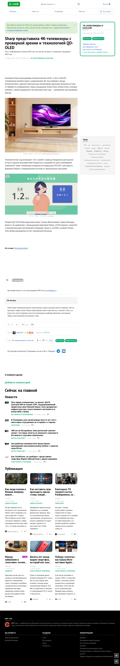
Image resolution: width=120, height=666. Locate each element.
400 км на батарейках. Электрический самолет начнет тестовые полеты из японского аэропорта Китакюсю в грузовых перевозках (34, 433)
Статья (105, 163)
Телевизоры (18, 280)
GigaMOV (19, 332)
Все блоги (105, 11)
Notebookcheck (21, 248)
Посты (44, 638)
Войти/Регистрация (11, 640)
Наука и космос (11, 503)
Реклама (83, 646)
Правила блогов (89, 44)
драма (93, 148)
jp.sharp (51, 216)
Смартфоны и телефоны (21, 462)
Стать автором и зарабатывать (95, 52)
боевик (87, 148)
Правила (83, 638)
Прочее (82, 11)
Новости (35, 11)
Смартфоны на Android (94, 163)
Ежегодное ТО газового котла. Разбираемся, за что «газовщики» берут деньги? (64, 495)
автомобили (106, 145)
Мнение (89, 151)
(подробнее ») (50, 290)
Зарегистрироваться (12, 638)
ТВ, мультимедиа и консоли (41, 58)
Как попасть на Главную (92, 49)
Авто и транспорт (18, 438)
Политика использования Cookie (91, 648)
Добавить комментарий (17, 382)
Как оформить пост (90, 47)
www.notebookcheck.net (50, 153)
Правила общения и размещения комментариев (96, 656)
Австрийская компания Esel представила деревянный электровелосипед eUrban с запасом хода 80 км (34, 446)
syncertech (61, 534)
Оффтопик (15, 425)
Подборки (59, 11)
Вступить (60, 341)
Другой (107, 148)
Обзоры (13, 11)
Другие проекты (48, 4)
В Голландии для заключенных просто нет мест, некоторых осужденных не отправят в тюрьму (34, 421)
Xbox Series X (96, 145)
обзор (105, 151)
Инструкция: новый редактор (90, 640)
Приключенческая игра (92, 160)
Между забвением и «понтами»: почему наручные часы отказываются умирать (16, 563)
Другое (100, 148)
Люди (44, 643)
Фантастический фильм (97, 169)
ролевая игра (105, 160)
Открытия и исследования (97, 154)
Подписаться (71, 341)
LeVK (9, 602)
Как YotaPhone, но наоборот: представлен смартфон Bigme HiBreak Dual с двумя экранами (34, 457)
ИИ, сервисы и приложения (22, 415)
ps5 (89, 145)
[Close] (75, 25)
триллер (107, 166)
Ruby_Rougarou (13, 531)
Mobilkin (35, 599)
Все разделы (46, 640)
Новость (98, 151)
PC (85, 145)
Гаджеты (8, 571)
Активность (46, 646)
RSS (51, 340)
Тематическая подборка (93, 166)
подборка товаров (97, 157)
